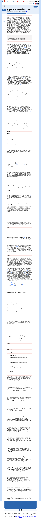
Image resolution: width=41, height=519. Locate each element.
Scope (21, 505)
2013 (30, 47)
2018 (7, 54)
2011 (16, 163)
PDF (35, 6)
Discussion (4, 21)
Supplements (15, 506)
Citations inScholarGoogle (4, 9)
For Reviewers (29, 504)
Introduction (4, 17)
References (4, 24)
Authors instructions (30, 503)
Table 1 (11, 167)
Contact (7, 503)
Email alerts (7, 504)
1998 (18, 317)
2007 (19, 148)
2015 (17, 74)
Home (7, 502)
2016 (19, 50)
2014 (28, 72)
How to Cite (18, 13)
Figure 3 (24, 237)
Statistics (21, 506)
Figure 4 (17, 246)
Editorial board (22, 503)
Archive (14, 505)
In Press (14, 504)
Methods (4, 18)
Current (14, 503)
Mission (21, 504)
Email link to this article (23, 13)
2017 (25, 47)
